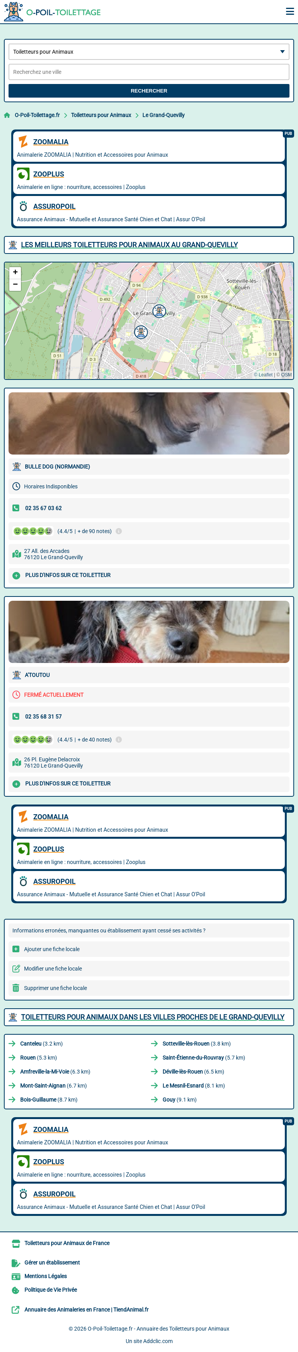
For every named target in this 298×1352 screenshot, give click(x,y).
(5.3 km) (38, 1058)
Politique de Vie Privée (50, 1290)
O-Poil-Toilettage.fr (37, 115)
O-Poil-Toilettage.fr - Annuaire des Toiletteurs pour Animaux (158, 1329)
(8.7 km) (49, 1100)
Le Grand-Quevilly (163, 115)
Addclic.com (158, 1341)
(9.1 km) (180, 1100)
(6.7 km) (53, 1086)
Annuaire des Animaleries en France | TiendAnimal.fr (86, 1310)
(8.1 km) (194, 1086)
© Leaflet (263, 375)
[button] (158, 310)
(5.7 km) (204, 1058)
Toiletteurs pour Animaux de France (66, 1243)
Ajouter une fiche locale (52, 949)
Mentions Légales (45, 1276)
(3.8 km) (197, 1044)
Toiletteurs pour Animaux (101, 115)
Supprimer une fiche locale (55, 988)
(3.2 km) (41, 1044)
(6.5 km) (193, 1072)
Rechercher (149, 91)
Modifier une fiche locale (53, 968)
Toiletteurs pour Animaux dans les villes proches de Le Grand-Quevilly (152, 1017)
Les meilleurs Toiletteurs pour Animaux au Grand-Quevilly (129, 245)
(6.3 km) (55, 1072)
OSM (286, 375)
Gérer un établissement (52, 1262)
